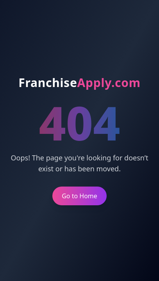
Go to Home (79, 196)
